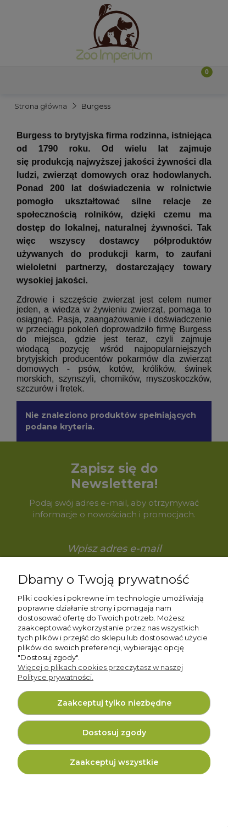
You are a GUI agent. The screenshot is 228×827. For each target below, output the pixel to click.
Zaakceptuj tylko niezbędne (114, 703)
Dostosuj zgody (114, 732)
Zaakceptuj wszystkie (114, 762)
